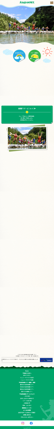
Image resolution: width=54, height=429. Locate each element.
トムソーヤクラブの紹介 (27, 378)
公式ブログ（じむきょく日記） (27, 412)
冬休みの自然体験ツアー (27, 387)
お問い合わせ (27, 415)
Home (27, 371)
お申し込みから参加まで (27, 398)
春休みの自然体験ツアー (27, 389)
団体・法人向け (27, 405)
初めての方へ (27, 375)
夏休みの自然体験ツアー (27, 384)
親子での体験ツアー (27, 391)
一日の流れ (27, 396)
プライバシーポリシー (27, 417)
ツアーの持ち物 (27, 401)
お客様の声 (27, 403)
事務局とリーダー (27, 408)
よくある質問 (27, 410)
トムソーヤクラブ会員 (27, 380)
